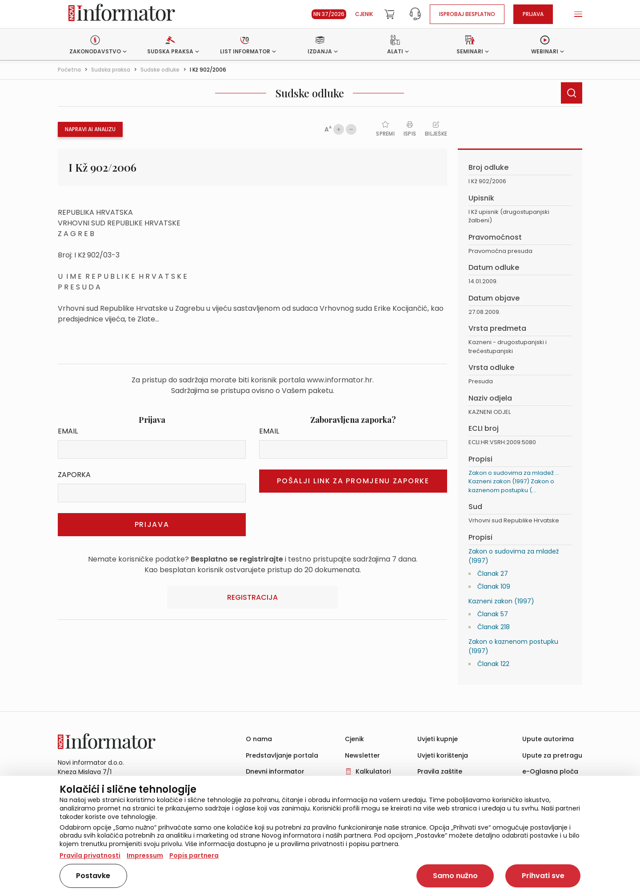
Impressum (145, 855)
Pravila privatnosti (90, 855)
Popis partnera (194, 855)
